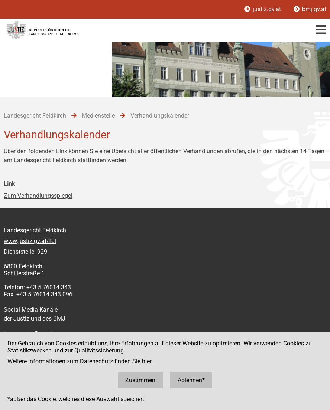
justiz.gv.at (263, 9)
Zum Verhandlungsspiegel (38, 195)
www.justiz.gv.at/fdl (30, 241)
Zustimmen (140, 380)
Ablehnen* (191, 380)
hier (146, 361)
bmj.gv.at (310, 9)
